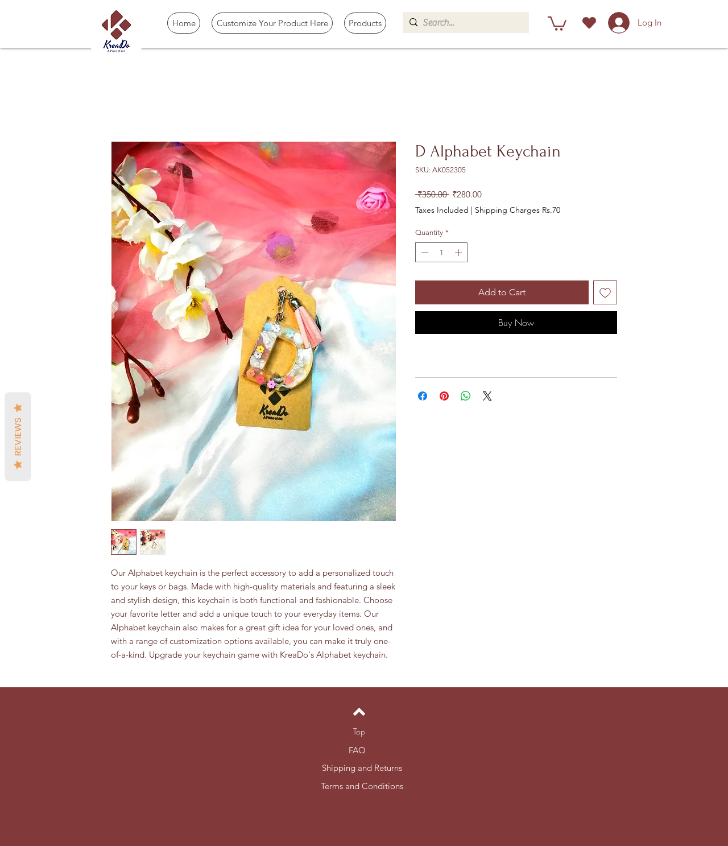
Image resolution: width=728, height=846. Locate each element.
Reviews (17, 436)
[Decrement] (424, 252)
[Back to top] (359, 711)
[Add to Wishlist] (605, 292)
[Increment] (459, 252)
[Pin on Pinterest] (444, 396)
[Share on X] (487, 396)
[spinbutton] (442, 252)
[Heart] (589, 23)
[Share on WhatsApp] (466, 396)
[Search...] (464, 23)
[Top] (359, 731)
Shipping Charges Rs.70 (517, 210)
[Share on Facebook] (422, 396)
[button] (365, 23)
